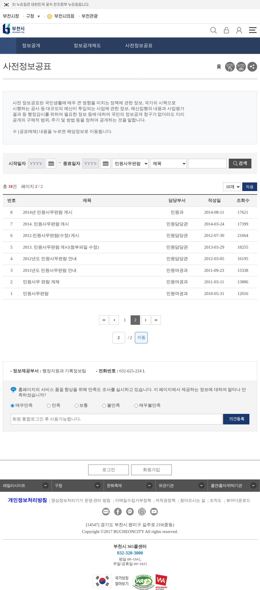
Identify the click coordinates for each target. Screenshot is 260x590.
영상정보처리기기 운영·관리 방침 (81, 500)
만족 (53, 405)
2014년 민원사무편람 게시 (47, 212)
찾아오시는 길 (192, 500)
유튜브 (154, 512)
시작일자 (17, 163)
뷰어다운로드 (238, 500)
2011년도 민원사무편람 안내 (49, 270)
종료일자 (71, 163)
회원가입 (151, 469)
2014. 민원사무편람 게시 (46, 224)
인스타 (142, 512)
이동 (141, 337)
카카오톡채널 (130, 512)
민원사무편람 (36, 293)
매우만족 (22, 405)
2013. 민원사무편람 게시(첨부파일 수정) (61, 247)
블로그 (106, 512)
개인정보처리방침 (27, 500)
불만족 (111, 405)
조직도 (216, 500)
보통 (81, 405)
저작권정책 (165, 500)
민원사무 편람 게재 (41, 282)
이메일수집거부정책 (133, 500)
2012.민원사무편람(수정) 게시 (51, 235)
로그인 (108, 469)
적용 (250, 187)
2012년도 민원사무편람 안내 (50, 258)
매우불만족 (147, 405)
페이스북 (118, 512)
